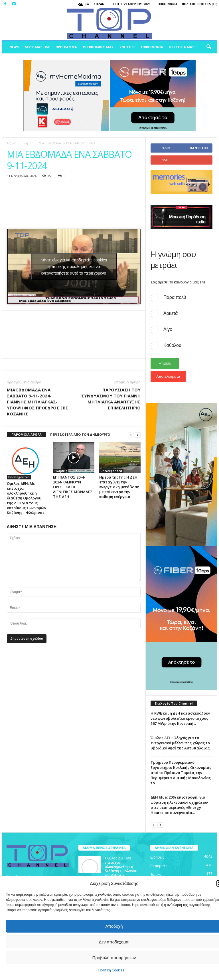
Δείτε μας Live (37, 47)
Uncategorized (19, 477)
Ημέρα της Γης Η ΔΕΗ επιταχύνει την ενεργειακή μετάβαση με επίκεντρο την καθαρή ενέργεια (119, 487)
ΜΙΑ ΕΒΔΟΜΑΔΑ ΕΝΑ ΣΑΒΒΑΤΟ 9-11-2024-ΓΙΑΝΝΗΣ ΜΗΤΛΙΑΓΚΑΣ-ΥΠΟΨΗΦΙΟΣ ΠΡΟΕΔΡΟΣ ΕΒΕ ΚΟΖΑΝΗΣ (37, 402)
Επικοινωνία (167, 4)
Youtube (127, 47)
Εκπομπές (158, 866)
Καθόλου (172, 345)
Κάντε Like (199, 148)
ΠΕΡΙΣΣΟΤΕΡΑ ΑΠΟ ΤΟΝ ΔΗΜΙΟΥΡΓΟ (80, 434)
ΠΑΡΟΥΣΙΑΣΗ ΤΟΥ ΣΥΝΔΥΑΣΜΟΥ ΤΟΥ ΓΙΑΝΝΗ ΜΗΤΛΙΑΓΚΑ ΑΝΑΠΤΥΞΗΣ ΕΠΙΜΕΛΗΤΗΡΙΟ (111, 399)
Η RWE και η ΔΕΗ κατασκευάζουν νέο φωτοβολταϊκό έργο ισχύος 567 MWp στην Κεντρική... (180, 718)
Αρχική (11, 143)
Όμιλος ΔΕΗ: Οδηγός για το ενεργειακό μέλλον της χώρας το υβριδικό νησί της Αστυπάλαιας (180, 743)
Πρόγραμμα (66, 47)
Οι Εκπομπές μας (98, 47)
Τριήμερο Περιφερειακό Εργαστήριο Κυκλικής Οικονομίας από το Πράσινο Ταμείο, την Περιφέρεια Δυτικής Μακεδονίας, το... (181, 772)
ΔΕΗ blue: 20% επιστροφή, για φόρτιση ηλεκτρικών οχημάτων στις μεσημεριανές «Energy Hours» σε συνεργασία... (179, 805)
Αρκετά (170, 313)
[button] (208, 47)
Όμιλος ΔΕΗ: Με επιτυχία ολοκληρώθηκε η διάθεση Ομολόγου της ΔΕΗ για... (121, 867)
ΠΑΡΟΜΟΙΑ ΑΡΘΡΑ (26, 434)
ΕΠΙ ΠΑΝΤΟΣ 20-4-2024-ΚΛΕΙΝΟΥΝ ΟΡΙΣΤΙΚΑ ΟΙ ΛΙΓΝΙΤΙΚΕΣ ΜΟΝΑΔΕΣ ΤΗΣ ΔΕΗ (73, 487)
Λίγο (167, 329)
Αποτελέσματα (168, 376)
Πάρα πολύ (174, 297)
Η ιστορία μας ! (182, 47)
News (14, 47)
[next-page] (138, 435)
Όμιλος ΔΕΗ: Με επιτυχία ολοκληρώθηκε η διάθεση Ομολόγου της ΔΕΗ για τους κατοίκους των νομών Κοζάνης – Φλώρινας (26, 498)
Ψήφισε (165, 363)
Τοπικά (155, 874)
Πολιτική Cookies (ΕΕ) (199, 4)
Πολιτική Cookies (111, 970)
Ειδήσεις (27, 143)
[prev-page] (131, 435)
